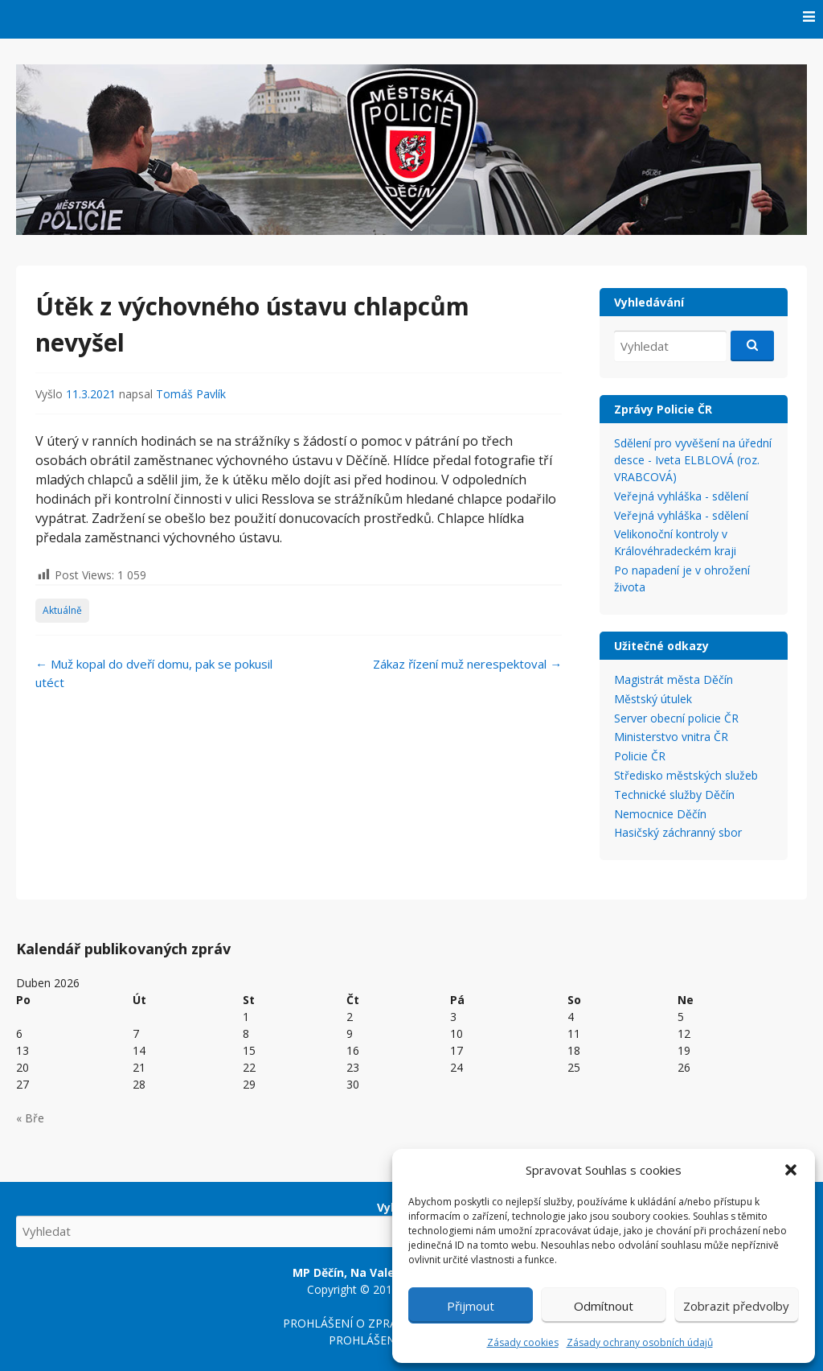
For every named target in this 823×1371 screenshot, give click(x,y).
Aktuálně (62, 610)
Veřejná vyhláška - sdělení (681, 496)
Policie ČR (639, 756)
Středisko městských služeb (686, 775)
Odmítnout (603, 1306)
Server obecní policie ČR (676, 718)
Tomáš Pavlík (191, 393)
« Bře (30, 1118)
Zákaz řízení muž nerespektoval (467, 664)
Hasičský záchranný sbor (678, 832)
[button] (791, 1170)
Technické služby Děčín (674, 794)
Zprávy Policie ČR (663, 409)
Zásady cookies (523, 1342)
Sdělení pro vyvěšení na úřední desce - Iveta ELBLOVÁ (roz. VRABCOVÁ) (693, 459)
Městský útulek (653, 698)
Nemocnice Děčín (660, 813)
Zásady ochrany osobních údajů (640, 1342)
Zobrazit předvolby (736, 1306)
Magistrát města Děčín (673, 679)
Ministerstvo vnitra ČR (671, 736)
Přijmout (470, 1306)
